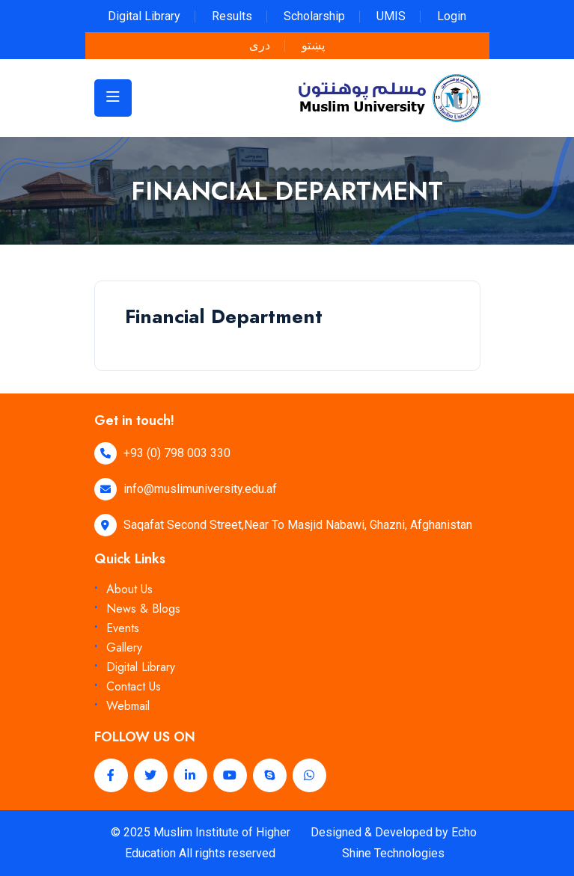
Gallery (124, 647)
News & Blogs (143, 608)
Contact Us (133, 686)
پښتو (313, 45)
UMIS (391, 16)
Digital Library (144, 16)
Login (451, 16)
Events (122, 628)
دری (259, 45)
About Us (129, 589)
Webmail (128, 705)
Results (232, 16)
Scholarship (314, 16)
